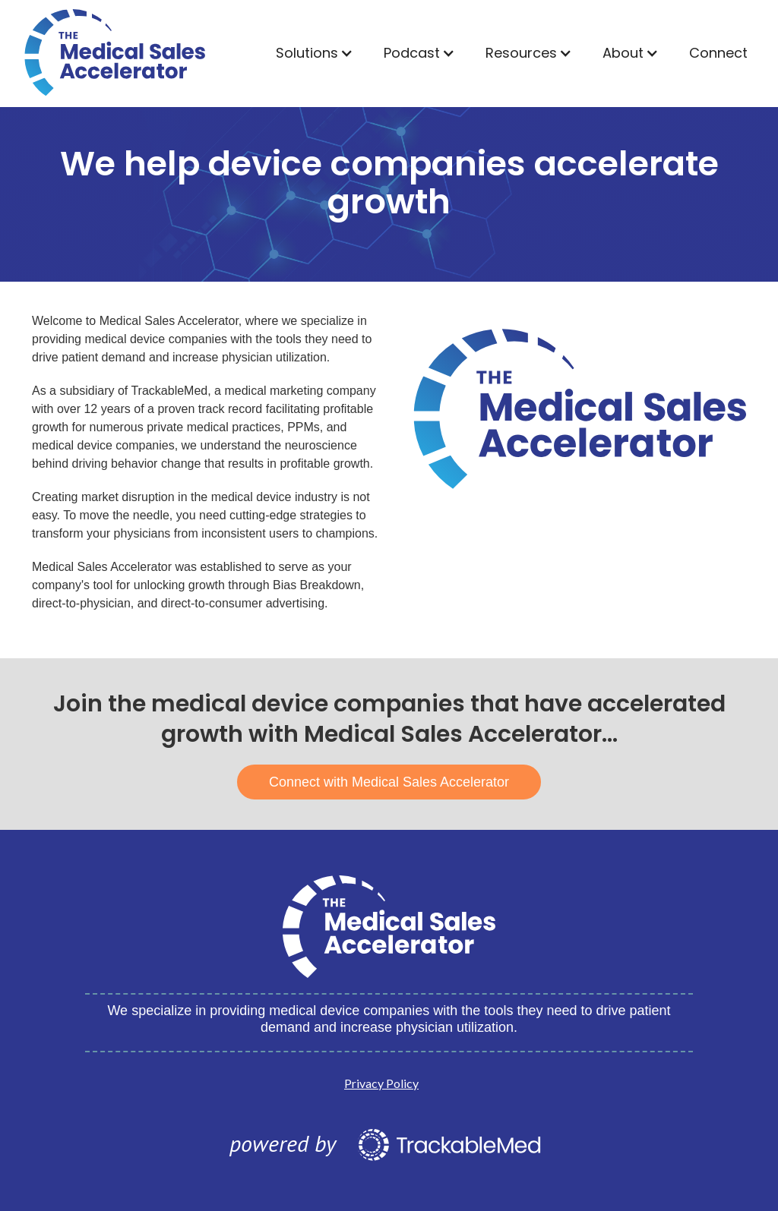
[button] (314, 53)
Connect (718, 52)
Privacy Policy (381, 1083)
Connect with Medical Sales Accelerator (389, 782)
